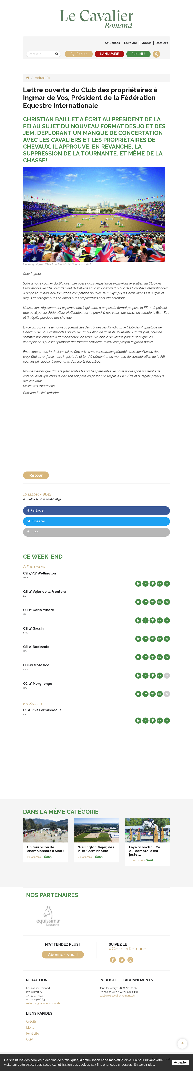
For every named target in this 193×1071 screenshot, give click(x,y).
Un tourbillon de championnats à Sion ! (45, 849)
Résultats (153, 584)
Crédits (31, 1021)
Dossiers (162, 43)
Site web (138, 584)
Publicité (138, 54)
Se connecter (156, 54)
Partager (36, 510)
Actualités (112, 43)
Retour (36, 475)
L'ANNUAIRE (109, 54)
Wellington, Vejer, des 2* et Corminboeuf (96, 849)
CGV (29, 1039)
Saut (48, 857)
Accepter (180, 1062)
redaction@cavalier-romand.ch (44, 1003)
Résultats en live (160, 584)
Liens (30, 1027)
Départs (145, 584)
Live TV (167, 584)
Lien (33, 532)
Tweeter (36, 521)
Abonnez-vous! (63, 954)
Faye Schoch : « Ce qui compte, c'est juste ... (144, 850)
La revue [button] (130, 43)
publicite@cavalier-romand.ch (117, 995)
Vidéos (146, 43)
